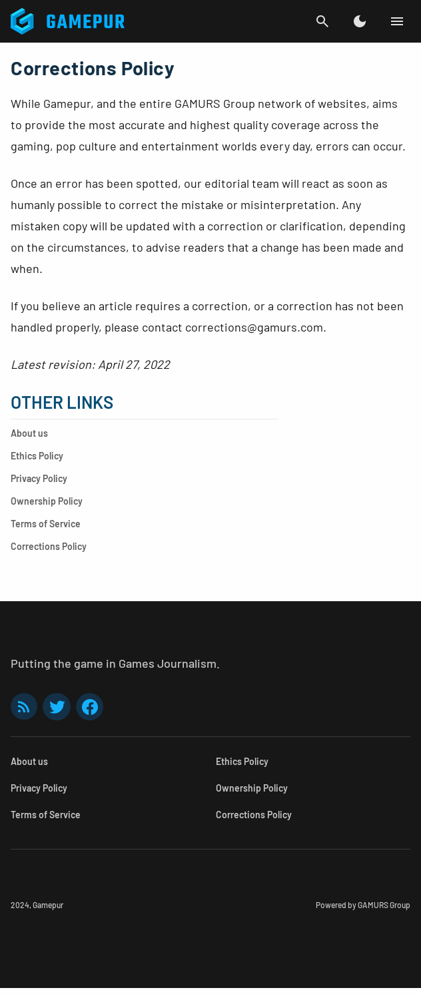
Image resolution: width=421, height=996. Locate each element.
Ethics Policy (37, 455)
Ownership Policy (47, 501)
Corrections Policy (49, 546)
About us (29, 433)
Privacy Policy (39, 478)
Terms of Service (46, 523)
